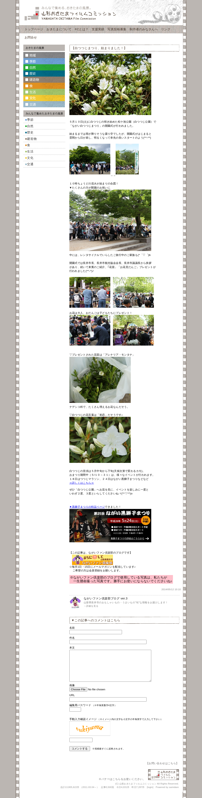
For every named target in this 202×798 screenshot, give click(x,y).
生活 (30, 151)
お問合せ (31, 37)
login (150, 793)
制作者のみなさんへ (144, 29)
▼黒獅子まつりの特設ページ (87, 506)
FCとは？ (82, 29)
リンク (165, 29)
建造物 (32, 138)
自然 (30, 126)
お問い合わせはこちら (162, 769)
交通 (30, 164)
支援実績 (98, 29)
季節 (30, 119)
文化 (30, 157)
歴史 (30, 132)
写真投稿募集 (116, 29)
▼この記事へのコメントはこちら (96, 620)
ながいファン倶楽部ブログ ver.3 (106, 598)
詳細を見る (92, 606)
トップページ (34, 29)
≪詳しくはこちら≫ (81, 482)
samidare (174, 793)
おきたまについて (58, 29)
